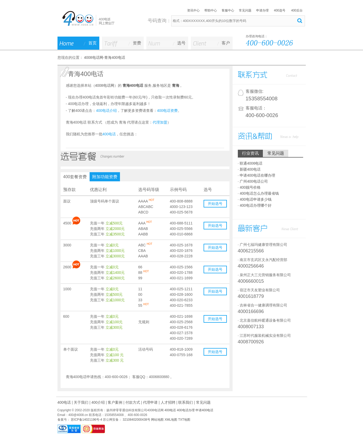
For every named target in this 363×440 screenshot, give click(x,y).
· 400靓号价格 (249, 187)
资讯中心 (193, 10)
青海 (175, 85)
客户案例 (115, 402)
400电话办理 (186, 410)
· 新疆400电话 (249, 169)
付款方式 (132, 402)
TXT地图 (184, 419)
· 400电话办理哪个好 (255, 205)
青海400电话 (114, 57)
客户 (226, 43)
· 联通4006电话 (250, 163)
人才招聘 (168, 402)
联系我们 (185, 402)
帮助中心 (210, 10)
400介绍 (98, 402)
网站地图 (157, 419)
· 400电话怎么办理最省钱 (258, 193)
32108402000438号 (136, 419)
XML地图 (171, 419)
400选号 (279, 10)
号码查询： (159, 20)
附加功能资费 (104, 177)
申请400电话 (204, 410)
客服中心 (228, 10)
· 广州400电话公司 (253, 181)
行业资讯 (250, 153)
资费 (137, 43)
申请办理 (262, 10)
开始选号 (215, 203)
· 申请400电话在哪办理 (256, 175)
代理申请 (150, 402)
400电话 (64, 402)
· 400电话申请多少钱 (255, 199)
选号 (181, 43)
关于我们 (81, 402)
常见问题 (245, 10)
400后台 (297, 10)
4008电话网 (93, 57)
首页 (92, 43)
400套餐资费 (75, 177)
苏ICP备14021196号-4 (86, 419)
